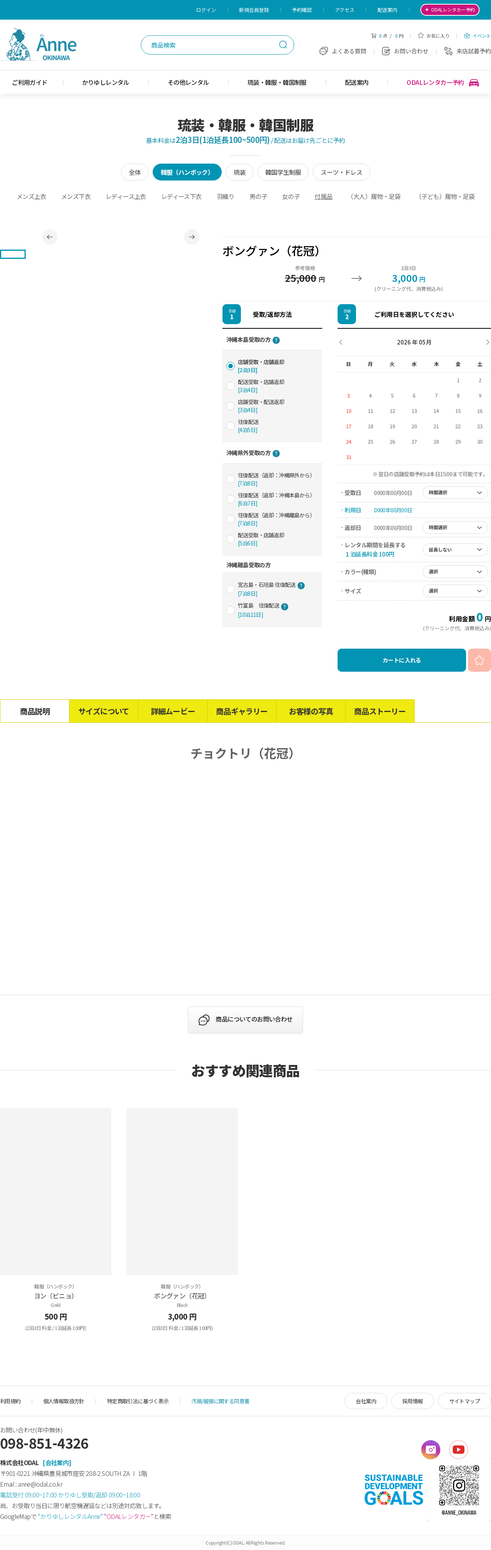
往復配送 (248, 426)
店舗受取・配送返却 (261, 406)
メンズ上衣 (31, 196)
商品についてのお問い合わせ (254, 1019)
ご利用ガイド (29, 82)
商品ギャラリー (241, 711)
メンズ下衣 (76, 196)
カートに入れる (401, 660)
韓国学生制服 (283, 172)
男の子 (258, 196)
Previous (50, 237)
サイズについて (103, 711)
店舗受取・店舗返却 (261, 366)
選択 (433, 571)
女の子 (291, 196)
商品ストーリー (379, 711)
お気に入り (434, 35)
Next (191, 237)
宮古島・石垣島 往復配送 (271, 589)
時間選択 (438, 492)
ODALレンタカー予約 (443, 82)
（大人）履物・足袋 (373, 196)
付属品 (323, 196)
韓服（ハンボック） (187, 172)
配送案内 (387, 9)
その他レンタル (188, 82)
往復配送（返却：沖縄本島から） (276, 499)
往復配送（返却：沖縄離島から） (276, 519)
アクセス (344, 9)
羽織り (225, 196)
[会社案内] (57, 1462)
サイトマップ (464, 1401)
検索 (283, 44)
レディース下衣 (181, 196)
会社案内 (366, 1401)
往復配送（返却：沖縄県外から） (276, 479)
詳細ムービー (173, 711)
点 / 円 (387, 35)
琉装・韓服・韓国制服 (276, 82)
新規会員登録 (254, 9)
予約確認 (302, 9)
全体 (135, 172)
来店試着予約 (467, 51)
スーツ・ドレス (341, 172)
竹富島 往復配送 (263, 609)
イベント (477, 35)
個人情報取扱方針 (63, 1401)
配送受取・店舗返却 (261, 386)
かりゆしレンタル (105, 82)
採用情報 (412, 1401)
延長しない (440, 549)
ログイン (206, 9)
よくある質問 (343, 51)
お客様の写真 (311, 711)
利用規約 (10, 1401)
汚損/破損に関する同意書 (220, 1401)
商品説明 (34, 711)
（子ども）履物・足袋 (445, 196)
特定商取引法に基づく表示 (138, 1401)
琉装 (240, 172)
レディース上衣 (125, 196)
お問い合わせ (405, 51)
